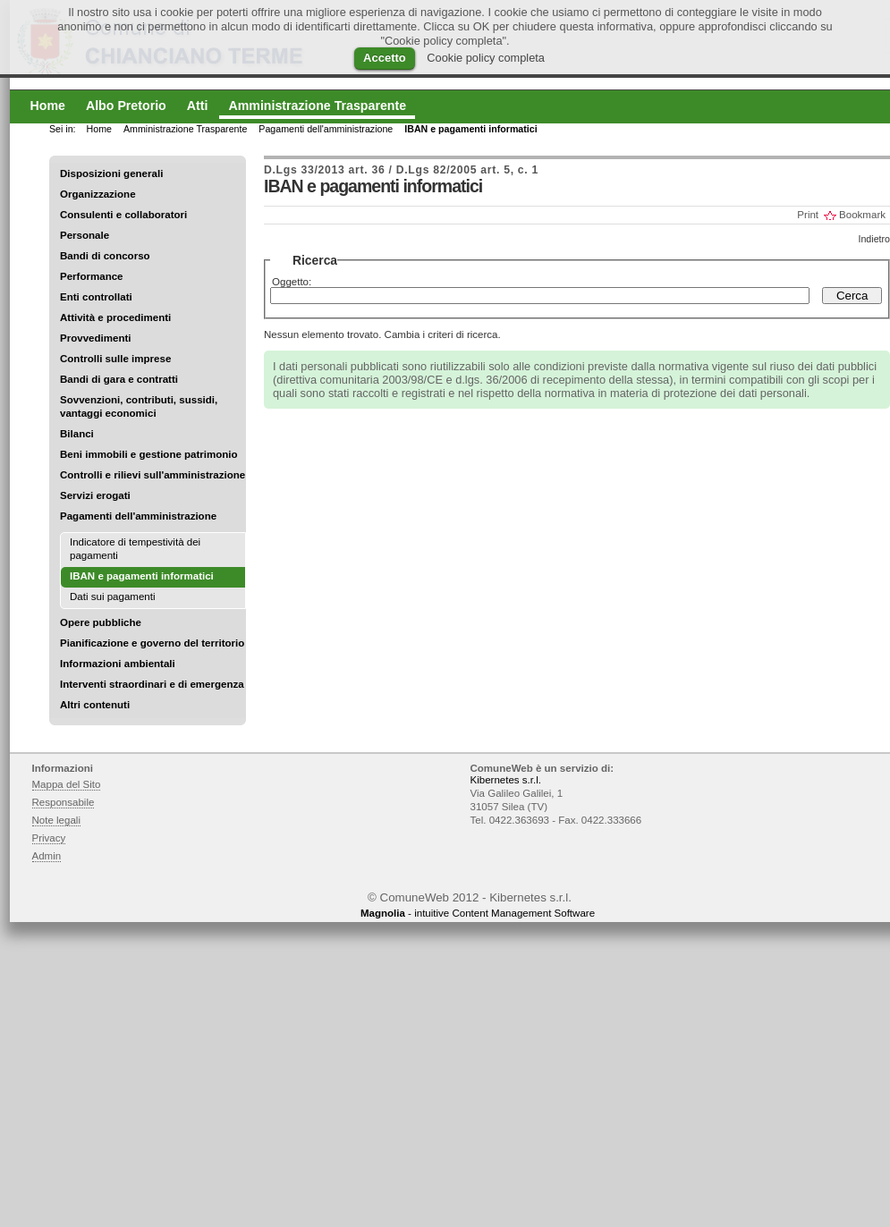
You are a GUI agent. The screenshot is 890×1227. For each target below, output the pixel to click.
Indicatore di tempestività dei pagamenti (135, 549)
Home (99, 128)
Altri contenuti (95, 704)
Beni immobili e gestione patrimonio (149, 454)
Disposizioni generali (111, 173)
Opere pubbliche (100, 622)
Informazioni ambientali (117, 663)
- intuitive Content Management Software (477, 913)
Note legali (56, 820)
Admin (47, 855)
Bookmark (862, 214)
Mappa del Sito (66, 784)
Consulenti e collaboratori (123, 214)
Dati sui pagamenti (113, 596)
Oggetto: (291, 281)
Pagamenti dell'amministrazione (138, 516)
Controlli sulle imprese (115, 358)
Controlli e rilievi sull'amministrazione (152, 475)
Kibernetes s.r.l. (505, 779)
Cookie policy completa (486, 57)
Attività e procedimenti (115, 317)
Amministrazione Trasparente (185, 128)
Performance (91, 276)
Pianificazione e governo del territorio (152, 643)
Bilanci (77, 433)
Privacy (49, 838)
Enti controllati (96, 297)
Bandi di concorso (105, 255)
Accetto (384, 57)
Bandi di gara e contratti (119, 379)
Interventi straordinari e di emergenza (152, 684)
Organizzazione (98, 194)
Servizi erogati (95, 495)
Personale (84, 235)
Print (807, 214)
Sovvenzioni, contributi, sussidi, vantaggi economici (138, 406)
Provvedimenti (95, 338)
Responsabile (63, 802)
